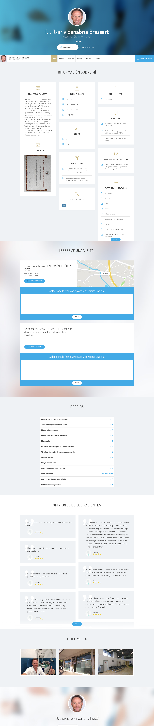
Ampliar (105, 273)
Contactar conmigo (88, 47)
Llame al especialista (34, 281)
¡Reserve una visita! (144, 59)
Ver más (115, 239)
